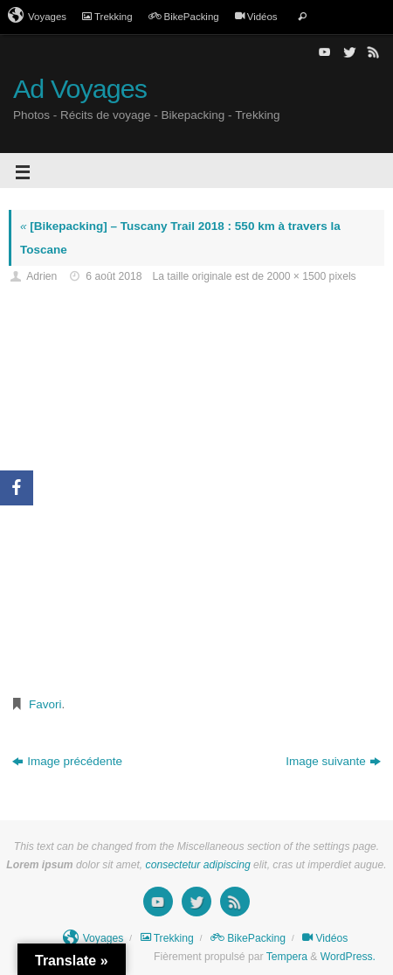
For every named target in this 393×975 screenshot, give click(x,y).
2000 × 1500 (296, 276)
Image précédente (67, 761)
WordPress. (348, 957)
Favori (45, 704)
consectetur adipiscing (198, 865)
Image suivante (333, 761)
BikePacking (183, 16)
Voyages (37, 15)
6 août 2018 (113, 276)
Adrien (41, 276)
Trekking (107, 16)
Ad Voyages (80, 88)
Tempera (286, 957)
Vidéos (256, 16)
